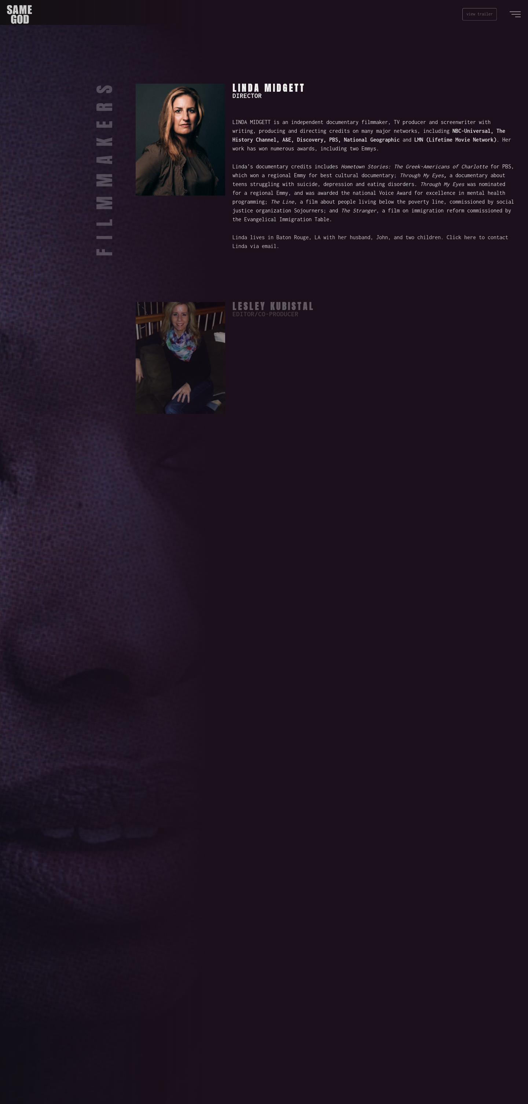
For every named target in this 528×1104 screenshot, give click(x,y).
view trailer (479, 14)
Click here (461, 237)
